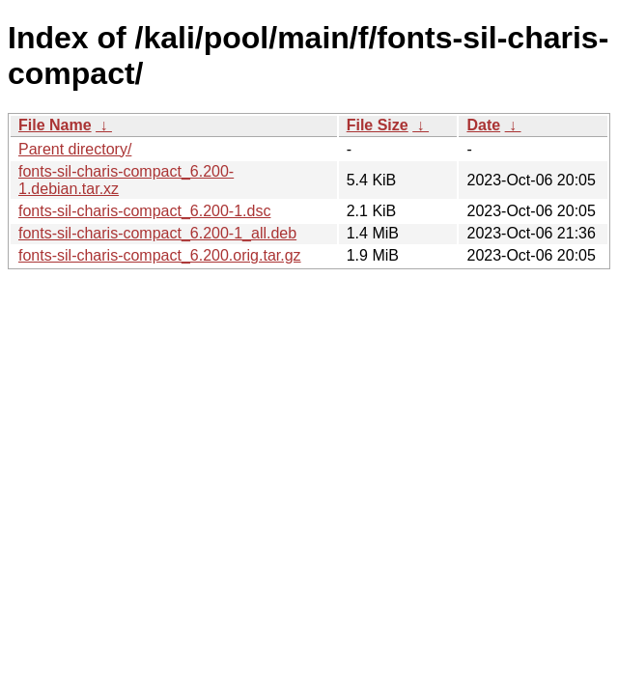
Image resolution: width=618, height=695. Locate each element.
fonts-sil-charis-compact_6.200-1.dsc (144, 211)
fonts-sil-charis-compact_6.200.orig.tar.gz (159, 255)
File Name (55, 125)
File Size (377, 125)
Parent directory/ (74, 149)
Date (483, 125)
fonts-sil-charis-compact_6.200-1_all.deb (157, 233)
